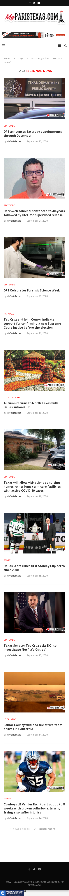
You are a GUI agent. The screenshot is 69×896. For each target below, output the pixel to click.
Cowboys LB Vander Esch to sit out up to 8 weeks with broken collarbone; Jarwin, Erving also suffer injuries (34, 808)
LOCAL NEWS (10, 719)
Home (7, 58)
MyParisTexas (14, 141)
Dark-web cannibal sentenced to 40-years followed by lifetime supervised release (34, 213)
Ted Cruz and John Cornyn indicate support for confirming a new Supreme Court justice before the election (32, 323)
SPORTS (7, 560)
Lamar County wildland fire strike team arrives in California (33, 727)
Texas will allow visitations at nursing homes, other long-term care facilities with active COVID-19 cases (32, 486)
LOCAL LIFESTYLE (12, 397)
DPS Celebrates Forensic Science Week (32, 290)
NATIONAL (9, 314)
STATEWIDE (9, 126)
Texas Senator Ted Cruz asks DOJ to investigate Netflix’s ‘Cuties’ (30, 648)
